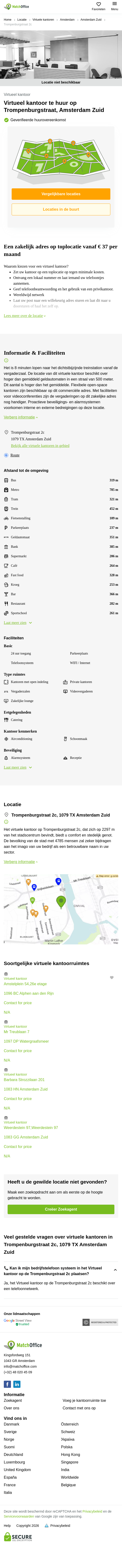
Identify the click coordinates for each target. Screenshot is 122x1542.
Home (7, 19)
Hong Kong (70, 1455)
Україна (67, 1439)
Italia (8, 1493)
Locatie (22, 19)
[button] (61, 973)
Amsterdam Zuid (91, 19)
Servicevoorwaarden (19, 1516)
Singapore (69, 1462)
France (10, 1485)
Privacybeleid (92, 1511)
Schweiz (68, 1432)
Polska (67, 1447)
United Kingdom (17, 1470)
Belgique (68, 1485)
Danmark (11, 1424)
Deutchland (13, 1455)
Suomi (9, 1447)
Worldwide (70, 1477)
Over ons (11, 1408)
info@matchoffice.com (20, 1366)
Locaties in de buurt (61, 209)
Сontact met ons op (79, 1408)
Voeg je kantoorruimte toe (84, 1400)
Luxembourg (14, 1462)
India (65, 1470)
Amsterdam (67, 19)
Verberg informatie (21, 417)
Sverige (10, 1432)
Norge (9, 1439)
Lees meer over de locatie (25, 316)
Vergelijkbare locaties (61, 194)
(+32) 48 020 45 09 (18, 1372)
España (10, 1477)
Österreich (70, 1424)
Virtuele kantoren (43, 19)
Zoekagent (13, 1400)
